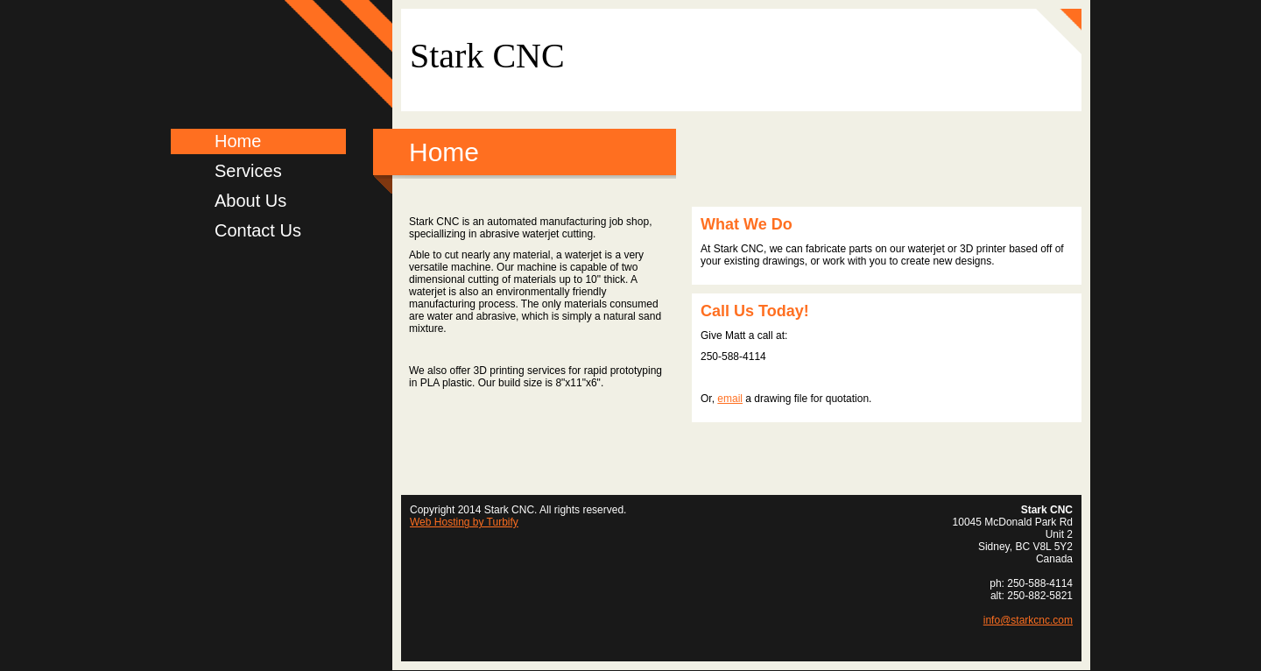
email (730, 398)
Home (238, 141)
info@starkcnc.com (1028, 620)
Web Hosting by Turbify (464, 522)
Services (248, 170)
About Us (250, 200)
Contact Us (258, 230)
